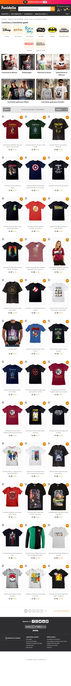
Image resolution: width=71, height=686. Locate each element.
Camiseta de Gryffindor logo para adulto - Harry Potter (12, 146)
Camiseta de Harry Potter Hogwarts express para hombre (12, 432)
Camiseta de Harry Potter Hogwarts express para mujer (58, 391)
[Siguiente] (45, 611)
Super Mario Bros (64, 36)
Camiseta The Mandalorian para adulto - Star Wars (12, 268)
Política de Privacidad (53, 643)
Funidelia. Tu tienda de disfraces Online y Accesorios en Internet (8, 8)
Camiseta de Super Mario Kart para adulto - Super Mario (58, 309)
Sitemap (49, 647)
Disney (7, 36)
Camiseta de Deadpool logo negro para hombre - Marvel (35, 391)
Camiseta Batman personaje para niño (12, 554)
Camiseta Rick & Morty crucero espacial (58, 350)
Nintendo (29, 50)
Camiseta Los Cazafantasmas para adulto (35, 309)
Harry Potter (18, 36)
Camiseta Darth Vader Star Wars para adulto (58, 472)
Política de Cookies (52, 645)
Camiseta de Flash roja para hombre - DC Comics (35, 227)
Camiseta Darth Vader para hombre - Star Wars (35, 513)
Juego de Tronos (40, 50)
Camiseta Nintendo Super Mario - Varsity (35, 350)
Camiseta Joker (12, 349)
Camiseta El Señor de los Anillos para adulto (12, 309)
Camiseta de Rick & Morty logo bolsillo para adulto (12, 227)
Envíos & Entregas (31, 641)
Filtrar (6, 109)
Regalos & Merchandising (15, 19)
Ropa (31, 19)
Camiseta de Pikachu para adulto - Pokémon (35, 432)
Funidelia (4, 19)
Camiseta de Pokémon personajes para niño (35, 595)
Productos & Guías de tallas (34, 643)
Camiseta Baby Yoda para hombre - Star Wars (58, 513)
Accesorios (28, 14)
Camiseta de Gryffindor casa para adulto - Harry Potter (58, 268)
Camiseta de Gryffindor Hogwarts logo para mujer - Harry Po (35, 268)
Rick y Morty (29, 36)
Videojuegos (27, 72)
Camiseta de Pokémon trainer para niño (12, 595)
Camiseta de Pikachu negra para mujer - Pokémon (58, 595)
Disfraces (4, 14)
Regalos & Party (40, 14)
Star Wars (41, 36)
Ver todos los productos (62, 611)
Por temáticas (16, 14)
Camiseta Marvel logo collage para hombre (58, 554)
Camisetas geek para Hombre (52, 102)
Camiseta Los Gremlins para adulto (12, 186)
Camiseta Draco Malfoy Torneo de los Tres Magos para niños (35, 554)
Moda (26, 19)
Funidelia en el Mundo (53, 639)
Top (66, 14)
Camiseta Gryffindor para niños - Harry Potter (12, 513)
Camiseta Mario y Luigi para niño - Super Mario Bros (12, 472)
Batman (52, 36)
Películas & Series (44, 72)
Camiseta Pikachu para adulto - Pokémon (58, 146)
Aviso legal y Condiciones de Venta (57, 641)
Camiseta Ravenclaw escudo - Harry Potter (12, 391)
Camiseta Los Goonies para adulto (59, 186)
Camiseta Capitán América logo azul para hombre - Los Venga (35, 186)
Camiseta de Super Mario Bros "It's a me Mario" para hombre (35, 472)
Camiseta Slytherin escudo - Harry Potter (35, 146)
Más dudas (29, 647)
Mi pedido (29, 639)
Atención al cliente (12, 638)
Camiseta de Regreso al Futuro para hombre (58, 227)
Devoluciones (30, 645)
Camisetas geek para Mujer (18, 102)
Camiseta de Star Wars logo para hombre (58, 432)
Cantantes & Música (9, 72)
